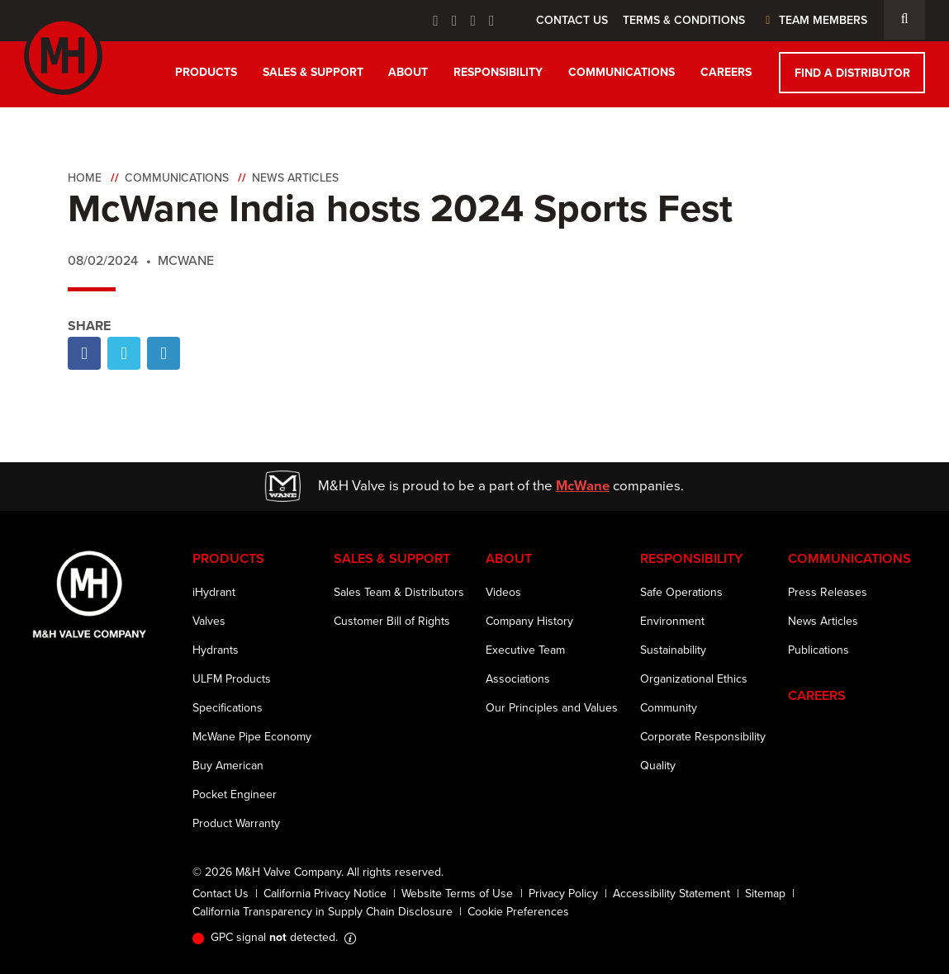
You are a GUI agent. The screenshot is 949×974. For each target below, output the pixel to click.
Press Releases (827, 592)
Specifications (227, 707)
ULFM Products (231, 679)
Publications (818, 650)
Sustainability (673, 650)
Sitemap (765, 893)
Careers (726, 72)
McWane (583, 485)
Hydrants (215, 650)
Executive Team (525, 650)
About (408, 72)
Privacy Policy (563, 893)
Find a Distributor (852, 73)
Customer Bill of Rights (392, 621)
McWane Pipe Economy (251, 736)
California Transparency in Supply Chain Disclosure (322, 911)
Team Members (814, 20)
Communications (621, 72)
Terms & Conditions (684, 20)
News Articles (295, 178)
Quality (658, 765)
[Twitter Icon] (455, 20)
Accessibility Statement (671, 893)
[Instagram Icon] (492, 20)
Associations (518, 679)
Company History (529, 621)
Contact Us (572, 20)
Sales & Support (313, 72)
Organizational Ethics (693, 679)
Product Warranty (236, 823)
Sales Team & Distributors (399, 592)
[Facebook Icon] (436, 20)
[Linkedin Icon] (473, 20)
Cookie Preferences (518, 911)
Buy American (227, 765)
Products (206, 72)
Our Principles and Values (552, 707)
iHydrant (213, 592)
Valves (208, 621)
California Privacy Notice (325, 893)
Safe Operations (681, 592)
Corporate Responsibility (703, 736)
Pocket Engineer (234, 794)
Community (668, 707)
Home (85, 178)
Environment (672, 621)
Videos (503, 592)
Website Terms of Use (457, 893)
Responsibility (498, 72)
